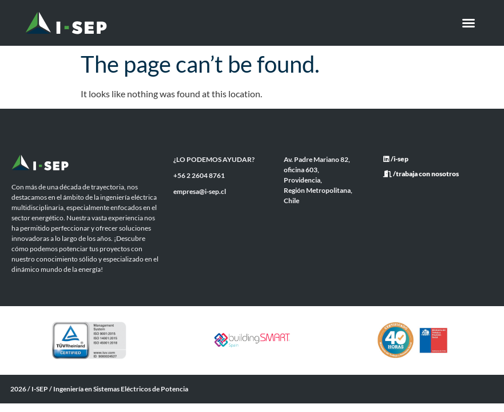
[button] (468, 23)
